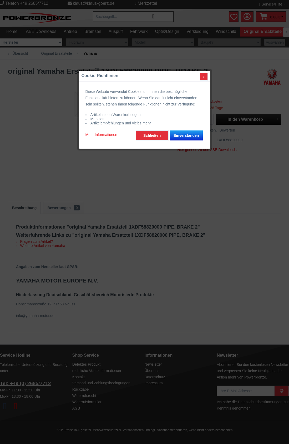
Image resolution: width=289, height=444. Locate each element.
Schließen (152, 120)
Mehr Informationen (101, 120)
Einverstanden (186, 120)
